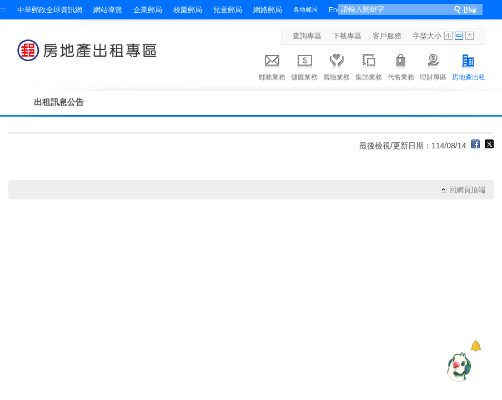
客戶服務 (387, 36)
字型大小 (427, 36)
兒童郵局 (227, 10)
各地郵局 (305, 9)
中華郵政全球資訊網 (49, 10)
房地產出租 (468, 65)
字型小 (448, 36)
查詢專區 (307, 36)
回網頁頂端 (467, 190)
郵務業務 (272, 65)
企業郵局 (147, 10)
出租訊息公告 (59, 102)
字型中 (459, 36)
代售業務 (401, 65)
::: (3, 10)
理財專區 (433, 65)
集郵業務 (368, 65)
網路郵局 (267, 10)
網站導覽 (107, 10)
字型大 (469, 36)
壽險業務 (336, 65)
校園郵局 (187, 10)
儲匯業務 (304, 65)
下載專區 (347, 36)
